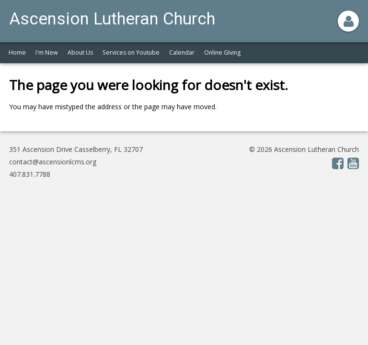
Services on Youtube (131, 52)
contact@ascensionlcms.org (52, 161)
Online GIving (222, 52)
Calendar (182, 52)
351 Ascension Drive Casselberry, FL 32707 (76, 149)
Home (17, 52)
